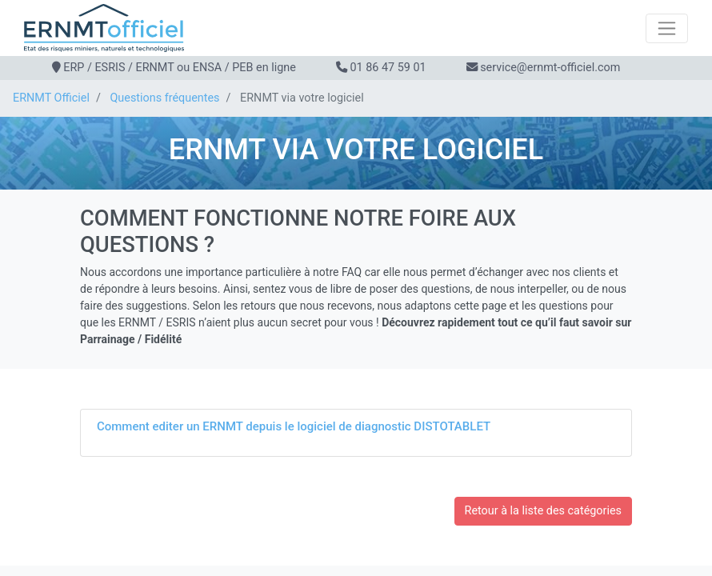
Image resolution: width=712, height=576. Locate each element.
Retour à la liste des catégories (543, 511)
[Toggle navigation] (667, 28)
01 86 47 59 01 (388, 67)
